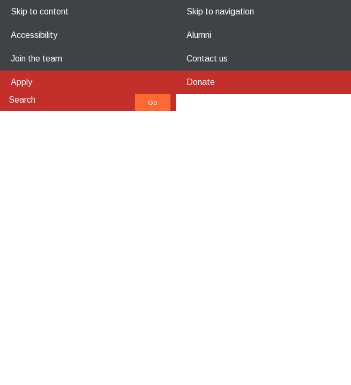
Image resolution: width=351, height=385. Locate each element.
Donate (200, 82)
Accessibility (34, 35)
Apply (21, 82)
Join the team (36, 58)
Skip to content (40, 11)
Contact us (207, 58)
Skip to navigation (220, 11)
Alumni (198, 35)
